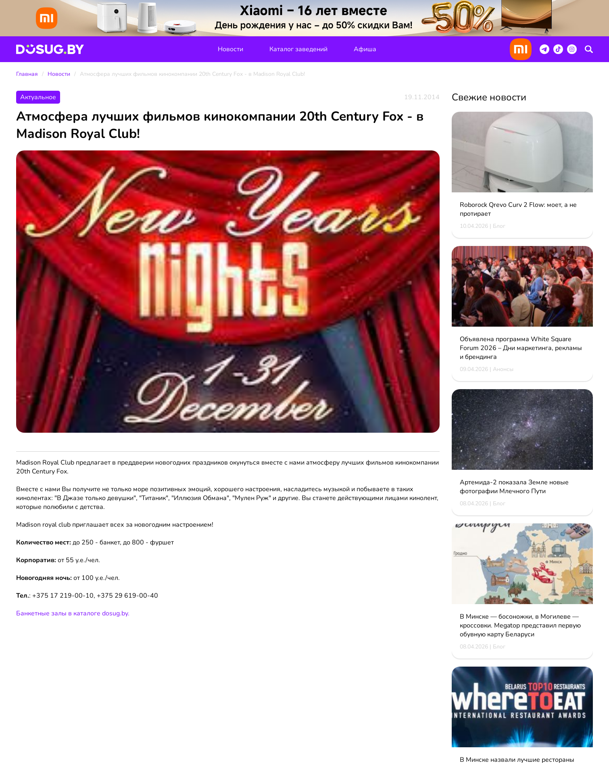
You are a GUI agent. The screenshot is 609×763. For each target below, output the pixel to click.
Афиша (365, 49)
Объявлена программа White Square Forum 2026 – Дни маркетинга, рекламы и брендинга (521, 348)
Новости (230, 49)
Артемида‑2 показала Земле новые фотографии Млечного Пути (514, 487)
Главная (27, 74)
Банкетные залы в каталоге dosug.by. (72, 613)
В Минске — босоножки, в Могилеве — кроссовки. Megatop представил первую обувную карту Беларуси (520, 625)
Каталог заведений (298, 49)
